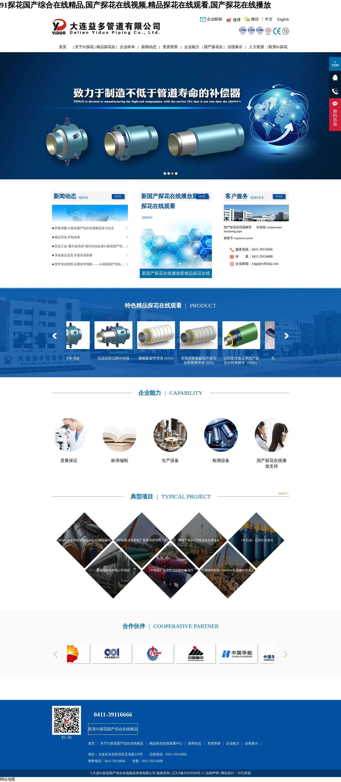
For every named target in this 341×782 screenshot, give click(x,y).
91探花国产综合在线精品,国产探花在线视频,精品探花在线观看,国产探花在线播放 (135, 5)
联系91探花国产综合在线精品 (278, 48)
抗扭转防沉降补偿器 (117, 358)
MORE (118, 196)
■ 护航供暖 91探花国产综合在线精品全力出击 (83, 228)
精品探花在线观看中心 (105, 48)
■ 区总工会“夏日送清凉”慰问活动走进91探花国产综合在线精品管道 (90, 246)
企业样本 (127, 47)
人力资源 (256, 47)
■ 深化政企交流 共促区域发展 (72, 255)
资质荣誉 (170, 47)
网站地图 (7, 779)
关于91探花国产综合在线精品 (84, 48)
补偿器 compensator (269, 227)
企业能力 (191, 47)
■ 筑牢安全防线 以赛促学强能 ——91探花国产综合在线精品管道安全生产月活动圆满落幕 (90, 264)
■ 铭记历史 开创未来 (66, 237)
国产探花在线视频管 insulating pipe (237, 229)
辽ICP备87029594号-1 (187, 773)
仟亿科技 (244, 773)
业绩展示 (234, 47)
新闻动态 (149, 47)
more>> (283, 493)
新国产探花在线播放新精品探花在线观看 (176, 274)
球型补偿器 (75, 358)
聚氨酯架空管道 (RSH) (159, 358)
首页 (63, 47)
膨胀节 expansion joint (238, 238)
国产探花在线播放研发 (213, 48)
